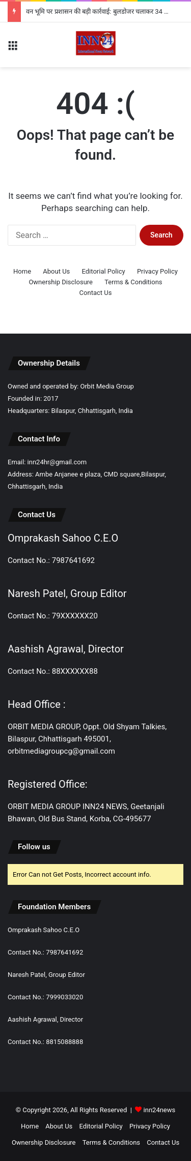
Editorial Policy (103, 271)
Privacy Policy (157, 271)
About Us (56, 271)
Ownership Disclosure (61, 282)
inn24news (160, 1110)
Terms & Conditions (133, 282)
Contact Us (95, 292)
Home (22, 271)
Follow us (34, 846)
